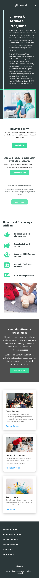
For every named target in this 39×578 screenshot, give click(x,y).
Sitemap (19, 566)
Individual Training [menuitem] (12, 535)
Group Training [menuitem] (10, 530)
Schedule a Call (19, 180)
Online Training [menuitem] (10, 540)
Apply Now (19, 147)
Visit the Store (19, 370)
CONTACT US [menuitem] (8, 554)
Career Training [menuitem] (10, 544)
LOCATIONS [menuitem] (7, 549)
